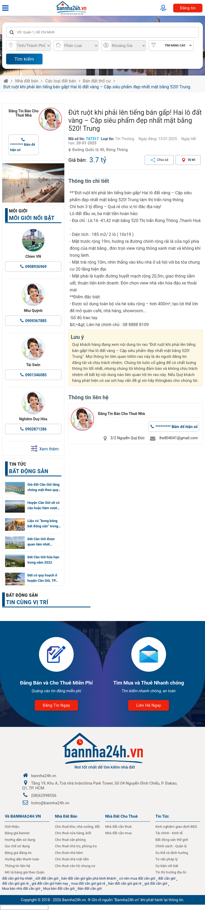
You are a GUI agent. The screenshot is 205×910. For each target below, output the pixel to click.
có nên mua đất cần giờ (137, 878)
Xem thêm (45, 448)
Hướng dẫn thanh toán (22, 859)
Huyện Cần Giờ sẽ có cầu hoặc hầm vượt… (43, 505)
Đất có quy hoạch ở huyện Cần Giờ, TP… (42, 578)
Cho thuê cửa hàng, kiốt (73, 833)
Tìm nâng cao (175, 45)
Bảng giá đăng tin (18, 853)
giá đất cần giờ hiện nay (49, 883)
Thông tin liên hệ (17, 866)
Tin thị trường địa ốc (170, 872)
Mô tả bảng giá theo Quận (25, 872)
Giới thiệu (12, 827)
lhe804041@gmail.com (178, 438)
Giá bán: (77, 160)
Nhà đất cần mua (118, 833)
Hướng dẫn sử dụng (20, 840)
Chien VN (33, 256)
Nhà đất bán (26, 81)
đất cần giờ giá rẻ (15, 883)
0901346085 (35, 375)
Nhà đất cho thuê (121, 816)
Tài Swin (33, 365)
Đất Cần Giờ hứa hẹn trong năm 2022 (43, 559)
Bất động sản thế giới (171, 840)
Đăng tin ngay (56, 705)
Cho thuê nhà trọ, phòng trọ (76, 846)
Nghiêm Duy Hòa (33, 419)
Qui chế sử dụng (17, 846)
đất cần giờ (167, 878)
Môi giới (18, 210)
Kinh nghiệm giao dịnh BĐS (176, 827)
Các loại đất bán (60, 81)
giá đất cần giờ (155, 883)
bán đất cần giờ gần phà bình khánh (88, 878)
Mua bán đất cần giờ (59, 889)
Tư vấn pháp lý (166, 859)
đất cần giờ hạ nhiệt (17, 878)
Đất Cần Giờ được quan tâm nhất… (41, 541)
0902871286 (35, 429)
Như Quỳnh (33, 310)
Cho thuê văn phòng (70, 840)
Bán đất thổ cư (97, 81)
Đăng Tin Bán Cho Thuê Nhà (23, 113)
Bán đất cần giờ (90, 889)
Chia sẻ (162, 160)
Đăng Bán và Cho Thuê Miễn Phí (56, 683)
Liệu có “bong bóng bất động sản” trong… (44, 523)
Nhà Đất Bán (66, 816)
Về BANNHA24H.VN (23, 816)
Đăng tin (188, 8)
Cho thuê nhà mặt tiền (72, 859)
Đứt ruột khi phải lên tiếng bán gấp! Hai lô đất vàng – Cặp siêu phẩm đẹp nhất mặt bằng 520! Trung (96, 86)
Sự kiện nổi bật (166, 866)
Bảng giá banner (17, 833)
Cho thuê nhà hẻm (69, 853)
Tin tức (17, 464)
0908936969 (35, 266)
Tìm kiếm (24, 59)
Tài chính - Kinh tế (169, 833)
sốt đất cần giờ (47, 878)
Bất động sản (22, 595)
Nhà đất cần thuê (118, 827)
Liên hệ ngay (148, 705)
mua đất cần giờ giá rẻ (88, 883)
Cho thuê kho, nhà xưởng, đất (77, 827)
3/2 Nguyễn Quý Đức (128, 438)
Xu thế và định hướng (171, 853)
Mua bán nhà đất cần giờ (21, 889)
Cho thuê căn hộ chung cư (75, 866)
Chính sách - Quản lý (171, 846)
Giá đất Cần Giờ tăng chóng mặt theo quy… (44, 487)
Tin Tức (162, 816)
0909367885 (35, 321)
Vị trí (191, 160)
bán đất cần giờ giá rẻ (124, 883)
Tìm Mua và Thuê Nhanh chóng (148, 683)
